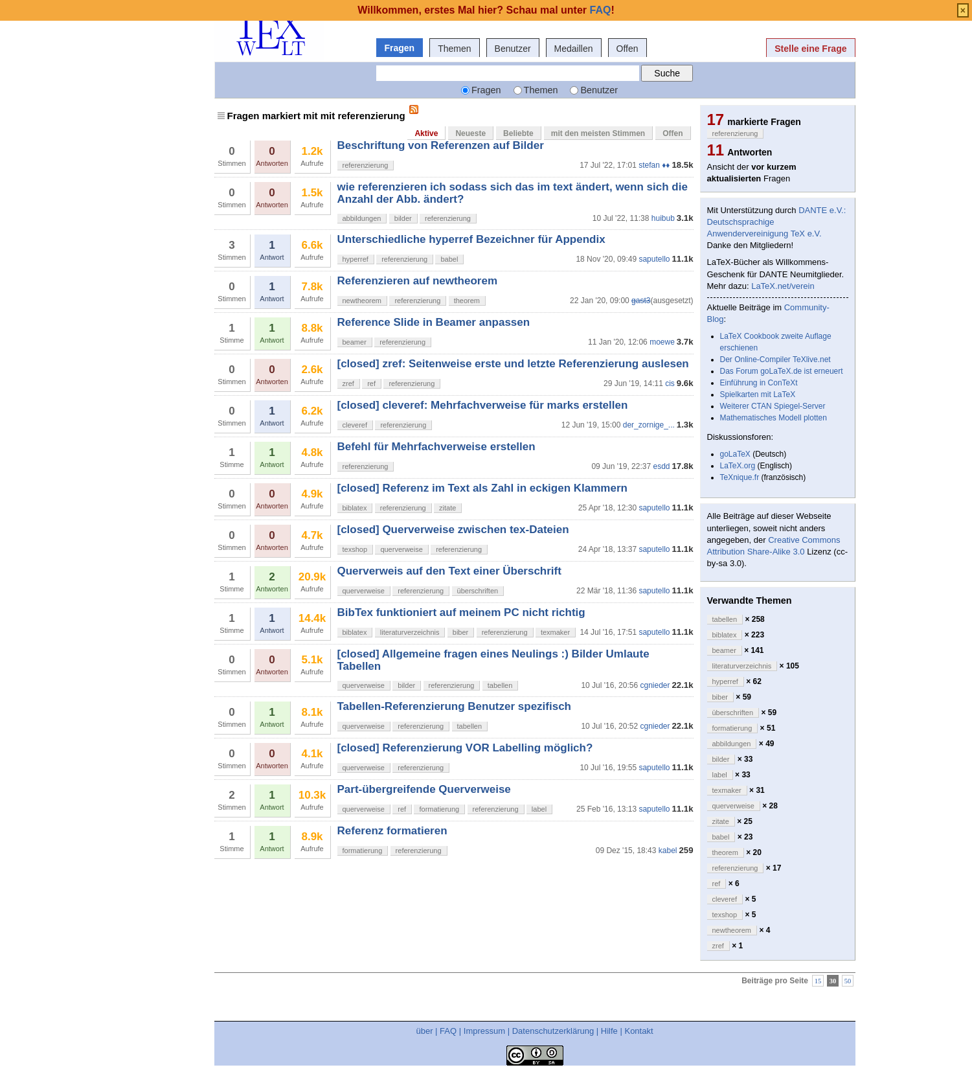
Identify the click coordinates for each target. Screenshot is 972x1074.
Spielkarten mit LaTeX (758, 394)
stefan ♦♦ (654, 165)
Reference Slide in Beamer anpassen (433, 322)
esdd (661, 466)
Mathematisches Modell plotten (773, 417)
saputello (654, 259)
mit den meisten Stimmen (598, 133)
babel (449, 259)
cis (670, 383)
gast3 (640, 300)
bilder (403, 218)
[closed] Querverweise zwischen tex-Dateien (453, 529)
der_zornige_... (649, 424)
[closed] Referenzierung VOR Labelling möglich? (465, 748)
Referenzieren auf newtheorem (417, 281)
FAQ (448, 1031)
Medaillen (573, 48)
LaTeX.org (738, 465)
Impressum (484, 1031)
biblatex (355, 508)
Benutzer (513, 48)
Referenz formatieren (392, 831)
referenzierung (366, 165)
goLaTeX (735, 454)
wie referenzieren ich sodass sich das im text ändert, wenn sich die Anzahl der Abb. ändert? (512, 193)
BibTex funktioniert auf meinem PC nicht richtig (461, 612)
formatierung (439, 809)
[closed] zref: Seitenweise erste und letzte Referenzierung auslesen (513, 364)
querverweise (401, 549)
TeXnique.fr (740, 477)
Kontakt (638, 1031)
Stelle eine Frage (810, 48)
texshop (355, 549)
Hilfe (609, 1031)
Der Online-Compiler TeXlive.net (775, 359)
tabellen (500, 685)
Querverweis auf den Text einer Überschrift (449, 571)
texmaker (555, 632)
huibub (663, 218)
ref (371, 383)
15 (818, 980)
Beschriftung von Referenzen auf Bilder (440, 145)
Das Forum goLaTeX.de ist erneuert (781, 371)
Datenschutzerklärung (553, 1031)
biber (460, 632)
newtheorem (362, 300)
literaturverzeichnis (410, 632)
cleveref (355, 425)
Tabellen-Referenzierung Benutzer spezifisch (454, 706)
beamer (355, 342)
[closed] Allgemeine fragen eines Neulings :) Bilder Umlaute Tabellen (493, 660)
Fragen (400, 48)
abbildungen (362, 218)
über (424, 1031)
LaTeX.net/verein (783, 286)
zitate (447, 508)
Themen (454, 48)
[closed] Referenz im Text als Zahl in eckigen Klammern (482, 488)
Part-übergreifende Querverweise (424, 789)
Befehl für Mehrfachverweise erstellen (436, 446)
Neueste (470, 133)
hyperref (355, 259)
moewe (662, 342)
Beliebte (518, 133)
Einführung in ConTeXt (759, 382)
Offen (627, 48)
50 (848, 980)
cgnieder (655, 685)
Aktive (426, 133)
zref (348, 383)
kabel (668, 850)
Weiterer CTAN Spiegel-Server (773, 406)
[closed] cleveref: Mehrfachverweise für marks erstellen (482, 405)
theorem (467, 300)
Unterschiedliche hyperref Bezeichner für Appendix (471, 239)
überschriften (478, 591)
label (539, 809)
